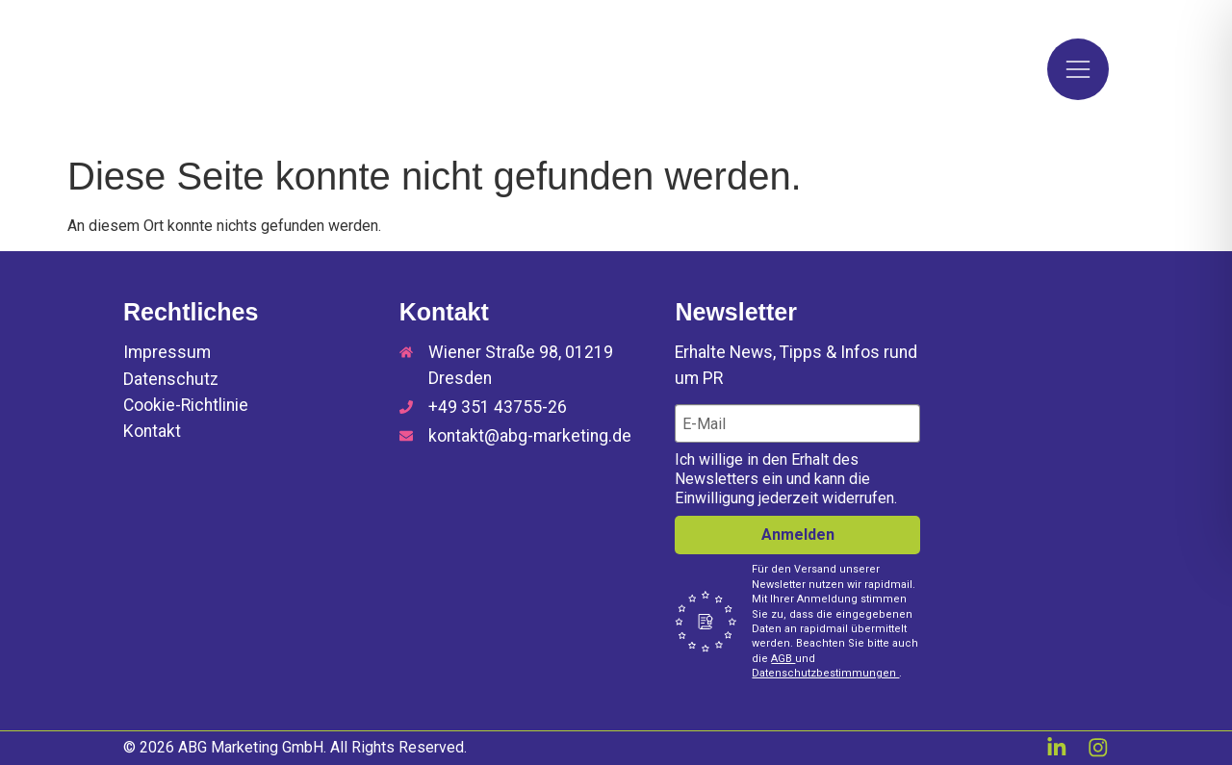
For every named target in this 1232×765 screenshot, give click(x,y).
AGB (783, 658)
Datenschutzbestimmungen (825, 673)
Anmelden (797, 534)
